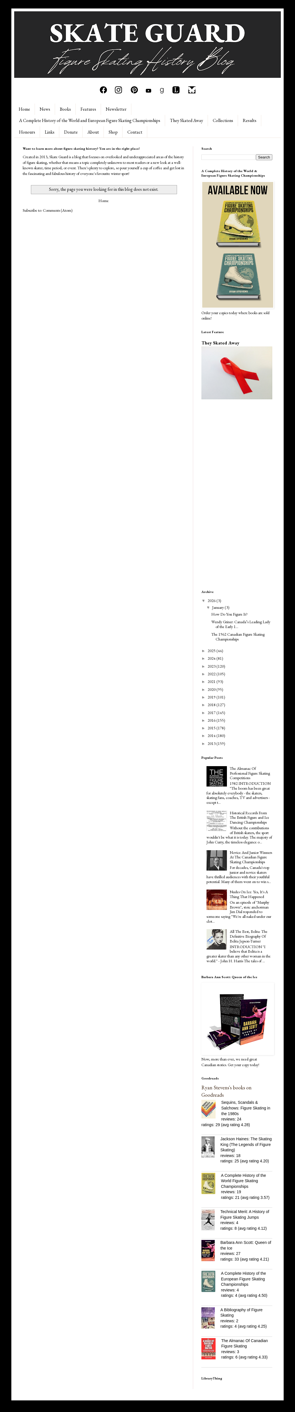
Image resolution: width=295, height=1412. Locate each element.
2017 (212, 712)
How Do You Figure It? (229, 614)
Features (88, 109)
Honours (27, 132)
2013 (212, 743)
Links (49, 132)
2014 (212, 735)
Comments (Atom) (58, 210)
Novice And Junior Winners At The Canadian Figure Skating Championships (251, 857)
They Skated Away (186, 120)
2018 (212, 704)
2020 (212, 689)
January (218, 607)
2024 (212, 658)
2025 (212, 650)
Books (65, 109)
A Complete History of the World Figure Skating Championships (243, 1181)
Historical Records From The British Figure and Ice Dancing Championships (249, 817)
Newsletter (116, 109)
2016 (212, 720)
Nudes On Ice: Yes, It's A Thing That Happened (249, 894)
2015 (212, 727)
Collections (223, 120)
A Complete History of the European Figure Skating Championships (243, 1279)
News (45, 109)
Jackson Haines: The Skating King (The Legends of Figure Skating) (246, 1144)
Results (249, 120)
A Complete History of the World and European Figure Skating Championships (89, 120)
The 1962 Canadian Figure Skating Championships (238, 637)
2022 (212, 673)
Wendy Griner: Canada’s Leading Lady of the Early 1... (240, 624)
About (93, 132)
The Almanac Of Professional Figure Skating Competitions (250, 773)
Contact (134, 132)
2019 (212, 697)
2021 (212, 681)
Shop (113, 132)
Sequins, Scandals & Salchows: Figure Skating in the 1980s (245, 1108)
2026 (212, 600)
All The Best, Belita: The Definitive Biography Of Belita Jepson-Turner (248, 936)
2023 (212, 666)
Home (24, 109)
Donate (71, 132)
